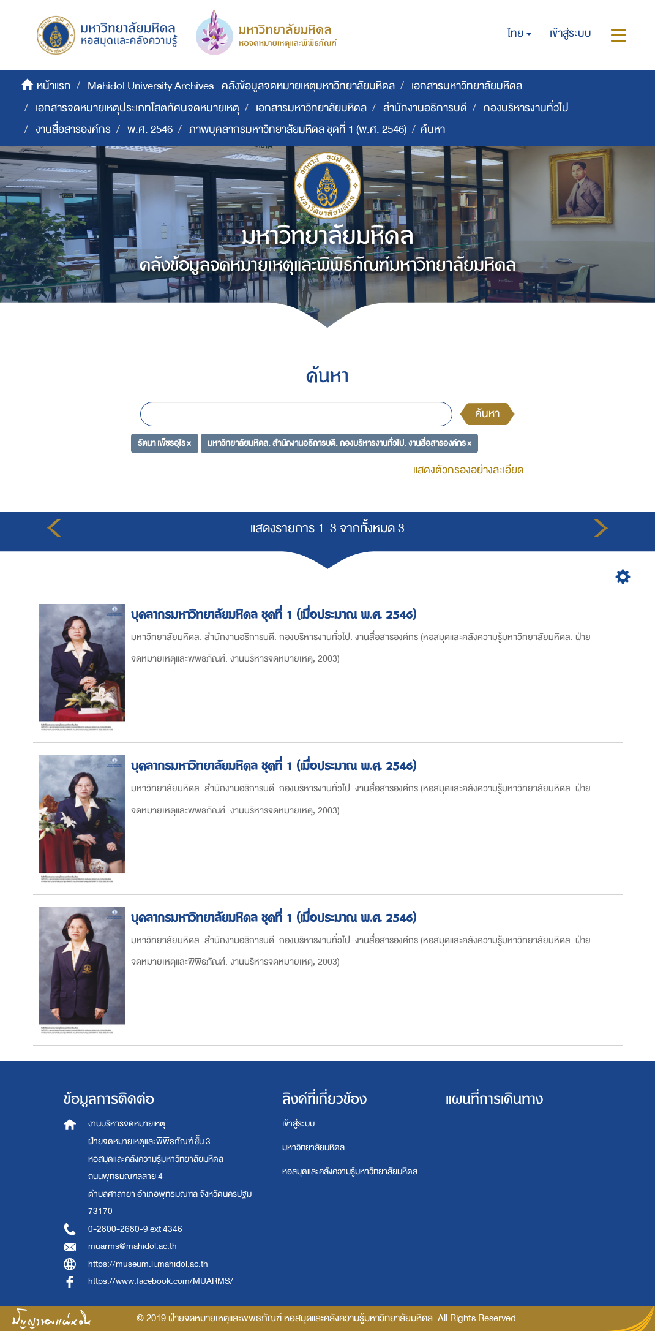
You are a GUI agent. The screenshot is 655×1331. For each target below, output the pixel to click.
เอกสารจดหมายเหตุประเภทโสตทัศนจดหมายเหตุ (137, 108)
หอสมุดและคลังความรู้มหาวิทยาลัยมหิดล (349, 1171)
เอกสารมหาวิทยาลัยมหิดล (466, 86)
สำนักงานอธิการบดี (425, 108)
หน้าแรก (54, 86)
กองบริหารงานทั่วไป (526, 108)
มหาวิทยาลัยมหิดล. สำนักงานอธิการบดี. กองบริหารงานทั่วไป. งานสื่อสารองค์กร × (339, 442)
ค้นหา (487, 413)
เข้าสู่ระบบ (298, 1123)
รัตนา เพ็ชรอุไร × (164, 442)
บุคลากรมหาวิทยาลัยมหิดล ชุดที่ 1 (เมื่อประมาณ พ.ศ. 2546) (275, 615)
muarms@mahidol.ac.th (132, 1246)
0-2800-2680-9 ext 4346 (135, 1229)
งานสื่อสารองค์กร (73, 129)
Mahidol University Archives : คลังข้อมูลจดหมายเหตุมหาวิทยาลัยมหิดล (241, 86)
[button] (519, 33)
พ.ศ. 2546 (150, 129)
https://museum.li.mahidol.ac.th (148, 1264)
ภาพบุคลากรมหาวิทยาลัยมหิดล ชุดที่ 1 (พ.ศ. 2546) (297, 129)
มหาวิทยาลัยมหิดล (313, 1147)
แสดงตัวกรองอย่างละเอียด (468, 470)
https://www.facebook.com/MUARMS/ (160, 1281)
